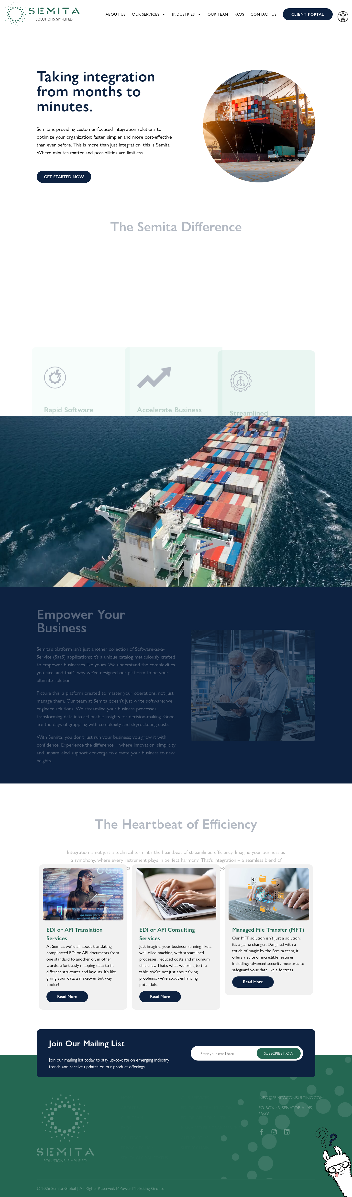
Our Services (149, 14)
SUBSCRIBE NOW (279, 1053)
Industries (186, 14)
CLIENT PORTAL (307, 14)
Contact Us (263, 14)
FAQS (239, 14)
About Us (116, 14)
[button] (41, 937)
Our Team (218, 14)
